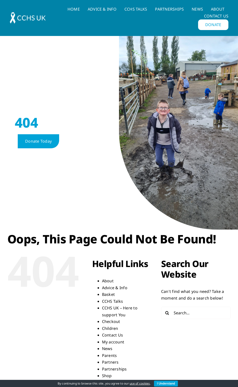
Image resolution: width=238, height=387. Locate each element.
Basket (108, 294)
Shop (107, 375)
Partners (110, 362)
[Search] (167, 313)
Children (110, 328)
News (107, 348)
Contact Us (112, 335)
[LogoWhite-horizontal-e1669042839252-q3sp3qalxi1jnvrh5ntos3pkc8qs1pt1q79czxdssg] (28, 14)
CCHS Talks (112, 301)
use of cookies (140, 383)
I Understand (166, 383)
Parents (109, 355)
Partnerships (114, 369)
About (108, 281)
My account (113, 342)
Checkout (111, 321)
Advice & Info (114, 287)
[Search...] (196, 313)
